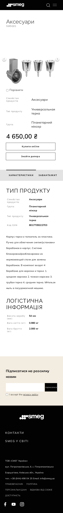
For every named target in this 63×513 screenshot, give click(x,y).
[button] (31, 239)
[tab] (21, 175)
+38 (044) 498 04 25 (21, 478)
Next (57, 59)
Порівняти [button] (16, 90)
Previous (4, 59)
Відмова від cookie (41, 489)
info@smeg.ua (47, 478)
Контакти (14, 433)
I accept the (23, 394)
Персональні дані (16, 489)
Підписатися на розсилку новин (27, 374)
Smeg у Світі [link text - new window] (16, 441)
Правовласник (14, 484)
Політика (31, 484)
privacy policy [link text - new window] (30, 394)
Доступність (12, 495)
